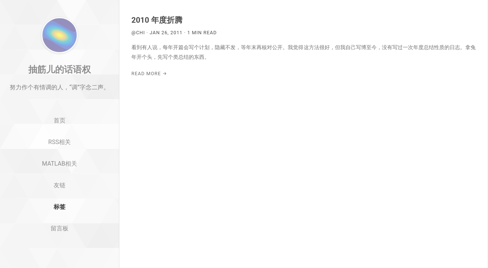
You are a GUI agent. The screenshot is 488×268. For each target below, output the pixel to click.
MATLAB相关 (59, 184)
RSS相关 (59, 163)
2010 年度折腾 (156, 20)
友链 (60, 206)
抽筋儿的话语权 (59, 90)
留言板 (59, 249)
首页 (60, 142)
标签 (60, 228)
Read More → (149, 73)
